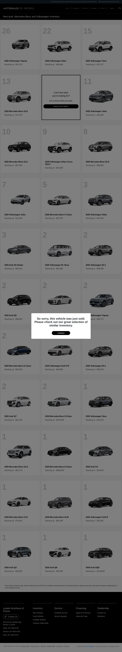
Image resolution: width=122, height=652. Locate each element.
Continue (61, 333)
